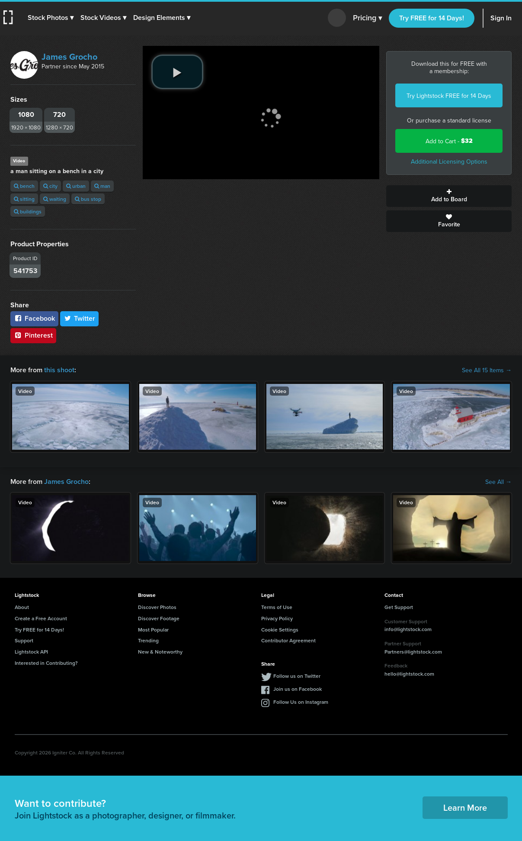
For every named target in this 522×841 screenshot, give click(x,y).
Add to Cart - (449, 140)
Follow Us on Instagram (300, 702)
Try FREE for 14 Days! (431, 18)
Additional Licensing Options (449, 161)
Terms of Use (276, 607)
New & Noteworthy (160, 651)
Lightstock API (31, 651)
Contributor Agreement (288, 640)
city (50, 186)
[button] (51, 18)
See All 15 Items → (487, 370)
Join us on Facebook (297, 689)
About (22, 607)
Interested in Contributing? (46, 663)
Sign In (501, 18)
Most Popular (153, 629)
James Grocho (69, 56)
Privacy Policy (277, 618)
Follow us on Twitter (296, 676)
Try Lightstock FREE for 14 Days (449, 95)
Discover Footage (158, 618)
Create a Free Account (41, 618)
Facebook (34, 318)
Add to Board (449, 196)
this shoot (59, 370)
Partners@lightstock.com (413, 651)
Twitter (80, 318)
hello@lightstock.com (409, 673)
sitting (24, 199)
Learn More (465, 807)
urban (76, 186)
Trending (148, 640)
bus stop (88, 199)
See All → (498, 481)
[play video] (177, 72)
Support (24, 640)
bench (24, 186)
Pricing (367, 18)
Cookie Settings (279, 629)
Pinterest (33, 335)
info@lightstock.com (408, 629)
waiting (54, 199)
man (102, 186)
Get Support (398, 607)
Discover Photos (157, 607)
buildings (28, 211)
